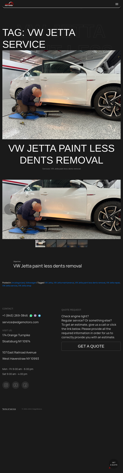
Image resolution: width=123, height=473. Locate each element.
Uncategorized (18, 282)
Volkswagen (31, 282)
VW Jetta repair (113, 282)
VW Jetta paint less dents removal (90, 282)
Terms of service (9, 409)
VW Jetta (49, 282)
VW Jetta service (9, 285)
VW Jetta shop (24, 285)
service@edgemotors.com (20, 322)
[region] (61, 214)
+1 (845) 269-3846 (15, 315)
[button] (10, 209)
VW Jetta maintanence (64, 282)
